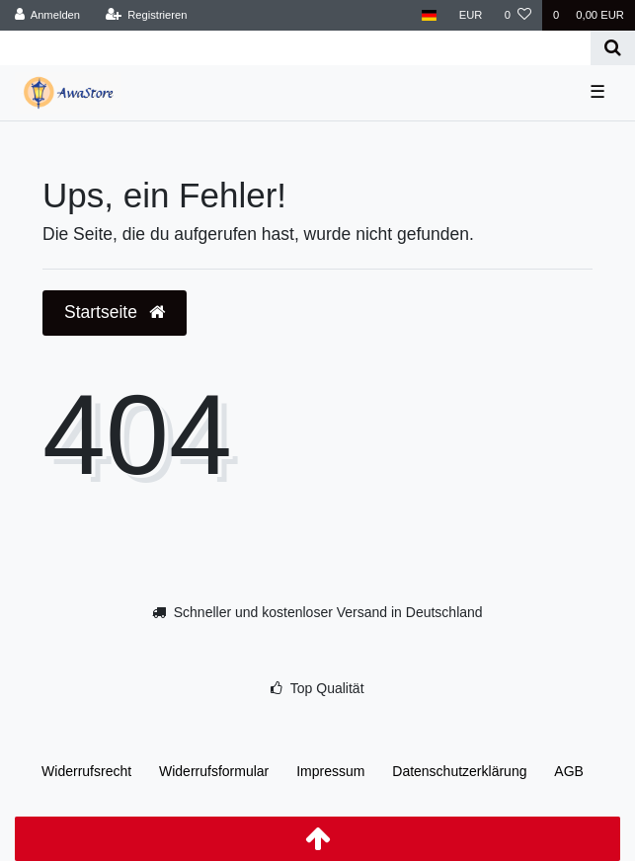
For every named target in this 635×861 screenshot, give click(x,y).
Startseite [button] (114, 312)
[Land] (429, 15)
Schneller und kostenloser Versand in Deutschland (328, 612)
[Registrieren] (146, 15)
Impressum (330, 771)
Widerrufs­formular (214, 771)
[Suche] (613, 48)
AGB (569, 771)
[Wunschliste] (518, 15)
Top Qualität (327, 688)
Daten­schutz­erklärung (459, 771)
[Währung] (471, 15)
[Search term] (295, 48)
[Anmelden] (48, 15)
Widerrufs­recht (86, 771)
